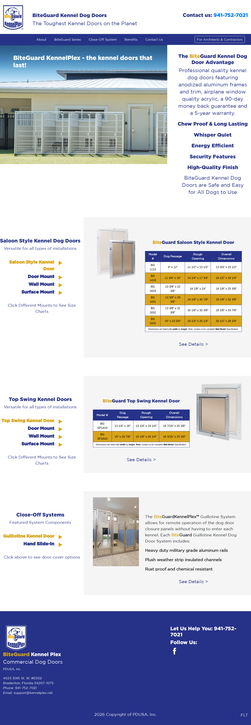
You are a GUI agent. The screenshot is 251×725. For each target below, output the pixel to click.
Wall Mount (41, 284)
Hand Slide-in (38, 543)
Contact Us (154, 39)
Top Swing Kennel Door (27, 420)
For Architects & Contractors (220, 39)
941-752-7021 (231, 15)
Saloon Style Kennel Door (31, 265)
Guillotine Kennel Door (28, 535)
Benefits (131, 39)
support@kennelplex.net (33, 693)
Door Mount (41, 276)
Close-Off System (103, 39)
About (41, 39)
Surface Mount (37, 291)
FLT (244, 715)
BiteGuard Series (67, 39)
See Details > (193, 344)
